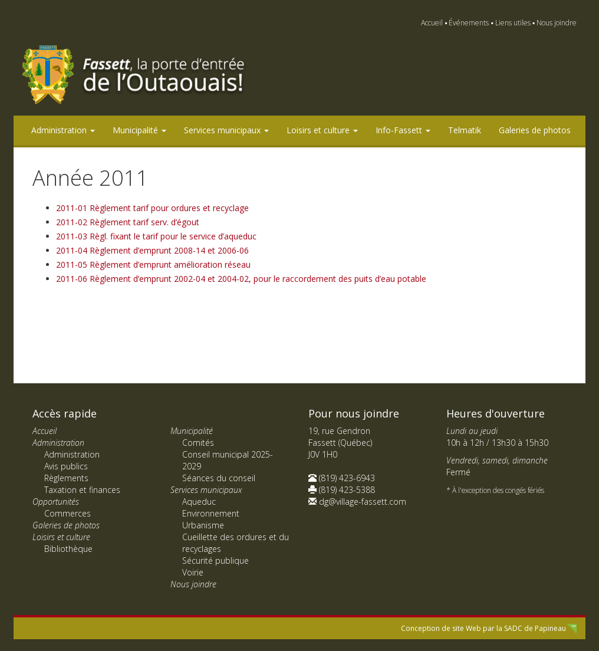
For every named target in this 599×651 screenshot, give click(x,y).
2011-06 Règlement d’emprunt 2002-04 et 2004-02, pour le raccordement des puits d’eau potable (241, 278)
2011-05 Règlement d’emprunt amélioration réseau (153, 264)
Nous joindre (557, 23)
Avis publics (66, 466)
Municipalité (139, 130)
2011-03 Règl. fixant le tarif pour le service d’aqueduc (156, 236)
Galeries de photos (535, 130)
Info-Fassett (403, 130)
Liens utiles (513, 23)
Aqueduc (199, 501)
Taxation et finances (82, 489)
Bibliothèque (68, 548)
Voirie (192, 572)
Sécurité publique (215, 560)
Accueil (432, 23)
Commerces (67, 513)
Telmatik (464, 130)
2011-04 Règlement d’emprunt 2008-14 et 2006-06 (152, 250)
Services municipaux (226, 130)
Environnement (210, 513)
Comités (198, 442)
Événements (469, 23)
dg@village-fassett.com (362, 501)
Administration (63, 130)
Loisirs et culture (322, 130)
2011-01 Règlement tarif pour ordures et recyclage (152, 207)
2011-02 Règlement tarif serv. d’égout (127, 222)
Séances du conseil (218, 478)
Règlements (66, 478)
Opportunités (55, 501)
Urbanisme (203, 525)
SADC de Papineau (535, 628)
